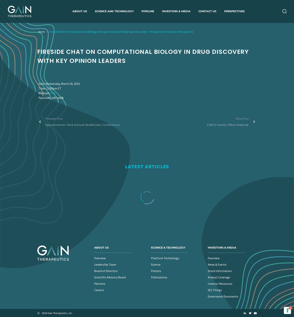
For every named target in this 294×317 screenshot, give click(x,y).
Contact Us (207, 11)
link (53, 93)
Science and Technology (114, 11)
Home (41, 31)
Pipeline (148, 11)
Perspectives (234, 11)
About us (79, 11)
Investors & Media (176, 11)
